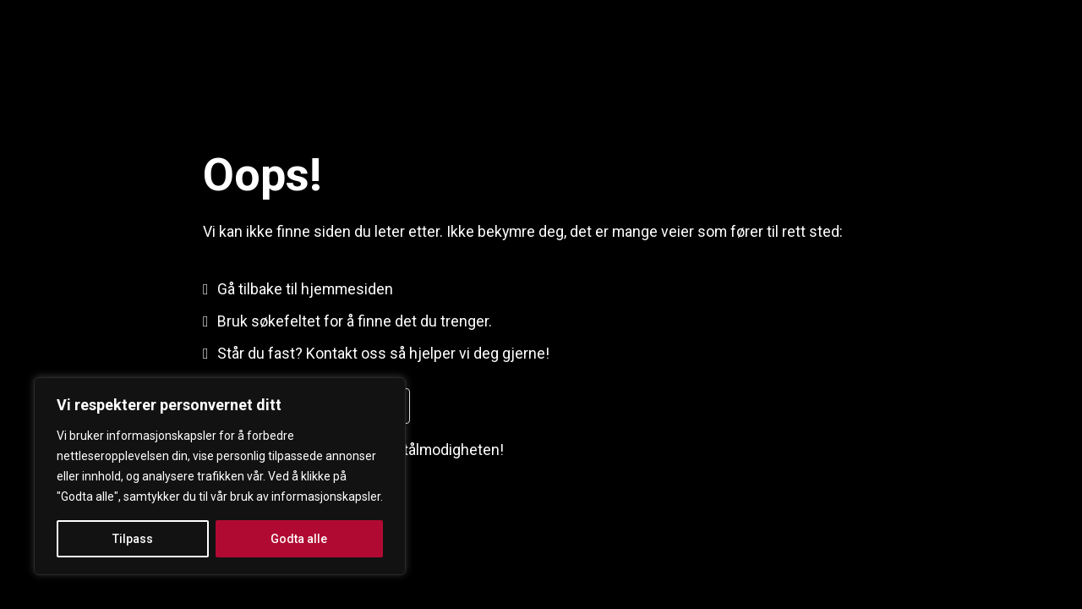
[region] (220, 476)
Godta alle (298, 539)
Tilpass (132, 539)
